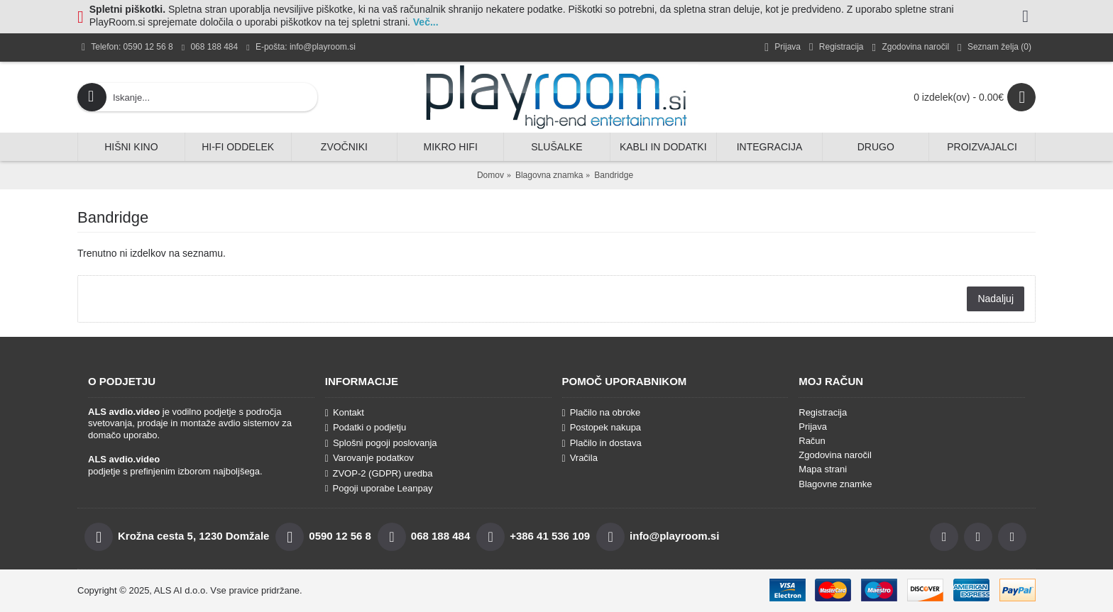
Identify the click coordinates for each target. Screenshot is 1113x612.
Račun (812, 440)
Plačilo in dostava (602, 443)
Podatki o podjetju (365, 427)
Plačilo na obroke (601, 412)
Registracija (823, 412)
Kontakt (344, 412)
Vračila (580, 458)
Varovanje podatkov (369, 458)
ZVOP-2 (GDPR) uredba (379, 473)
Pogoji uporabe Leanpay (379, 488)
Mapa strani (823, 469)
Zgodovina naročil (835, 455)
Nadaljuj (995, 298)
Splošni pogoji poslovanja (381, 443)
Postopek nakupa (602, 427)
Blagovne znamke (835, 484)
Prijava (813, 426)
